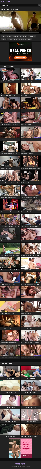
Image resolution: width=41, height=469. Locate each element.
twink (9, 36)
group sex (24, 36)
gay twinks (32, 36)
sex (16, 39)
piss (30, 39)
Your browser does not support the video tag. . (20, 22)
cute (4, 39)
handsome (23, 39)
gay (4, 36)
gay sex (16, 36)
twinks (10, 39)
